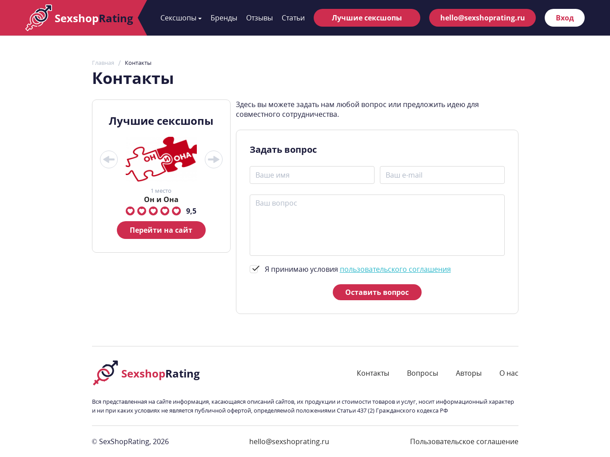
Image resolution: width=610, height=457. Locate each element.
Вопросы (422, 373)
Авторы (469, 373)
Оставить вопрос (377, 292)
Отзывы (259, 18)
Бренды (224, 18)
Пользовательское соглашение (464, 441)
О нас (508, 373)
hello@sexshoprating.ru (482, 18)
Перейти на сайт (161, 230)
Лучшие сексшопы (367, 18)
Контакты (373, 373)
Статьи (293, 18)
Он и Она (161, 199)
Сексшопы (181, 18)
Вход (565, 18)
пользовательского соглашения (395, 269)
